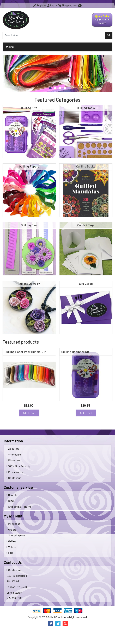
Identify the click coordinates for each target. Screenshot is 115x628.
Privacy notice (16, 472)
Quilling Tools (86, 108)
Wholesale (14, 454)
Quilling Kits (29, 108)
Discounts (13, 460)
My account (14, 523)
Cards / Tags (85, 225)
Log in (52, 5)
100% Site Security (19, 466)
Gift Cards (86, 283)
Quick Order (102, 21)
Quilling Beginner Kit (75, 352)
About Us (13, 448)
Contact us (14, 477)
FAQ (10, 552)
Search (12, 494)
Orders (11, 529)
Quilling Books (85, 166)
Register (39, 5)
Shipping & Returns (19, 506)
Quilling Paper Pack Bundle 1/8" (25, 352)
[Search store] (54, 35)
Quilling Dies (29, 225)
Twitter (58, 623)
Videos (11, 547)
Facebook (50, 623)
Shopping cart (16, 535)
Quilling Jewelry (29, 283)
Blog (10, 500)
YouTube (65, 623)
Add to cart (29, 413)
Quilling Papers (29, 166)
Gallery (11, 541)
